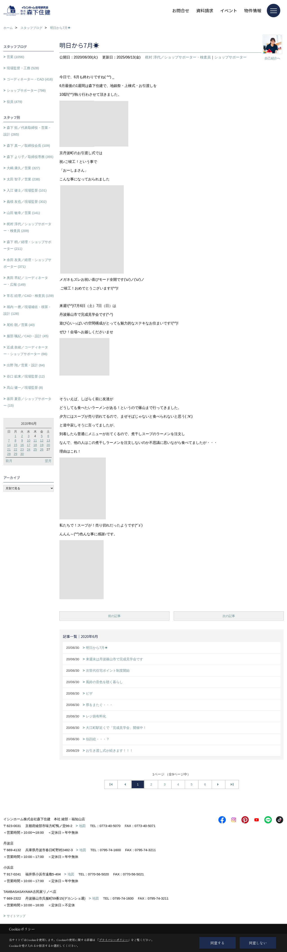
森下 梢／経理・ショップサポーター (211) (27, 245)
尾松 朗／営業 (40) (21, 325)
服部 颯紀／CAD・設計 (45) (28, 336)
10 (28, 440)
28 (9, 454)
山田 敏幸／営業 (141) (23, 213)
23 (22, 449)
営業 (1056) (15, 57)
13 (48, 440)
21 (9, 449)
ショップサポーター (230, 57)
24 (28, 449)
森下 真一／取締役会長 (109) (28, 145)
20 (48, 445)
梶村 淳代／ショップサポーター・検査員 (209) (27, 227)
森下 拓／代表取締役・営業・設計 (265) (27, 131)
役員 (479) (14, 102)
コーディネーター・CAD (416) (30, 79)
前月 (9, 461)
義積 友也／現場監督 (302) (27, 201)
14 (9, 445)
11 (35, 440)
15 (15, 445)
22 (15, 449)
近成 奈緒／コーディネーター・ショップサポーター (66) (25, 350)
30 (22, 454)
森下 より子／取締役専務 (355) (30, 157)
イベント (228, 10)
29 (15, 454)
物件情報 (252, 10)
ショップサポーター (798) (26, 90)
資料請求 (204, 10)
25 (35, 449)
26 (41, 449)
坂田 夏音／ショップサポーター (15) (27, 402)
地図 (82, 826)
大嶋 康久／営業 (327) (23, 168)
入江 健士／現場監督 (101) (27, 190)
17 (28, 445)
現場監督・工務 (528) (23, 68)
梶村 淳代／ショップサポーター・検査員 (178, 57)
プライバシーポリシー (113, 940)
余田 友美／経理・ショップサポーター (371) (27, 263)
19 (41, 445)
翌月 (48, 461)
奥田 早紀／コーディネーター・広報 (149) (25, 281)
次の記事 (228, 616)
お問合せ (180, 10)
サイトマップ (16, 916)
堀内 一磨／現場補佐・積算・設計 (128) (27, 310)
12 (41, 440)
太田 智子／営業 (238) (23, 179)
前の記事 (114, 616)
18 (35, 445)
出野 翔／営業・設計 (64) (26, 365)
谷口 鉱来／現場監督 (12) (26, 376)
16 (22, 445)
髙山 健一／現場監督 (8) (25, 387)
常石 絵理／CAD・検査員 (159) (30, 296)
